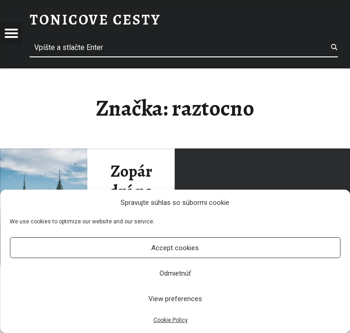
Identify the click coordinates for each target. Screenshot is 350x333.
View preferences (175, 299)
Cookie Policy (171, 320)
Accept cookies (175, 248)
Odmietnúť (175, 273)
